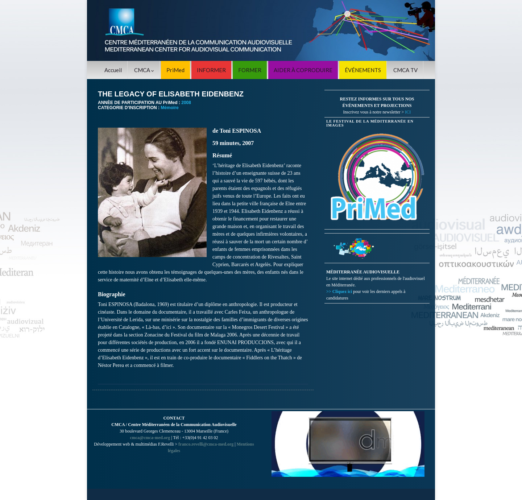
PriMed (175, 70)
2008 (186, 102)
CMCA (144, 70)
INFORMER (211, 70)
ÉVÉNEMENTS (363, 70)
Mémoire (169, 107)
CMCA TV (405, 70)
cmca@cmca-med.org (150, 437)
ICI (408, 112)
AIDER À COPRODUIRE (303, 70)
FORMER (249, 70)
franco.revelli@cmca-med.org (205, 444)
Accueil (113, 70)
